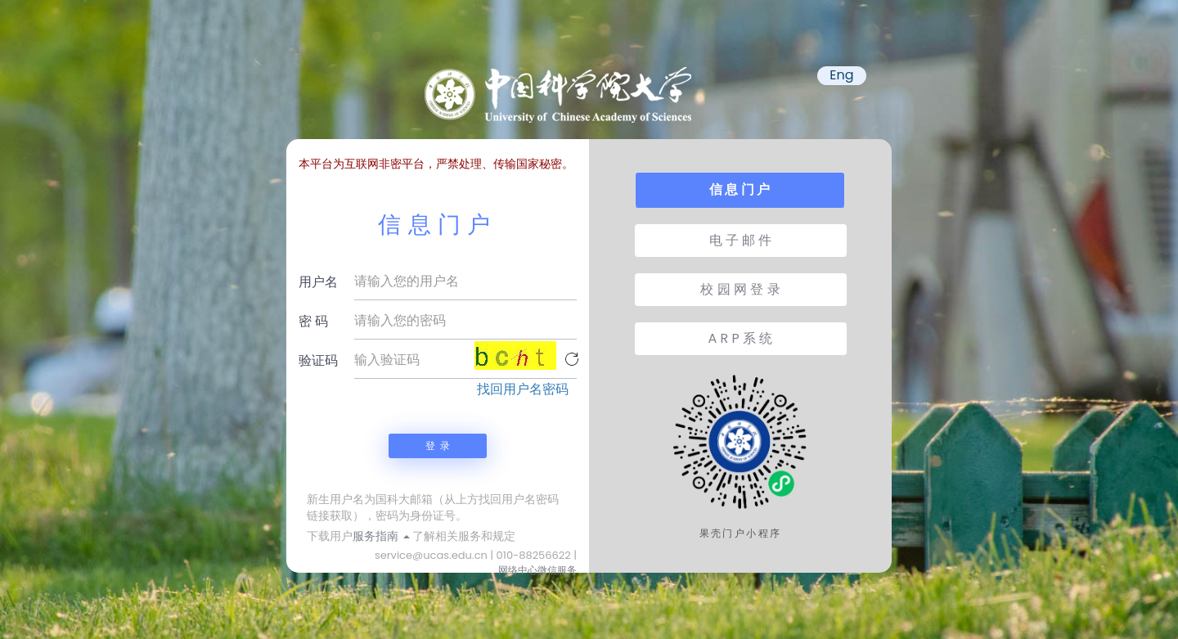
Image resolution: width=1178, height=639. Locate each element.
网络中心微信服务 (537, 570)
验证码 (318, 360)
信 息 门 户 (739, 189)
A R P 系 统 (740, 338)
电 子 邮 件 (740, 240)
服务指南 (381, 536)
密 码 (313, 321)
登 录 (437, 445)
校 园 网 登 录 (740, 289)
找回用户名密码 (523, 389)
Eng (841, 75)
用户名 (318, 281)
